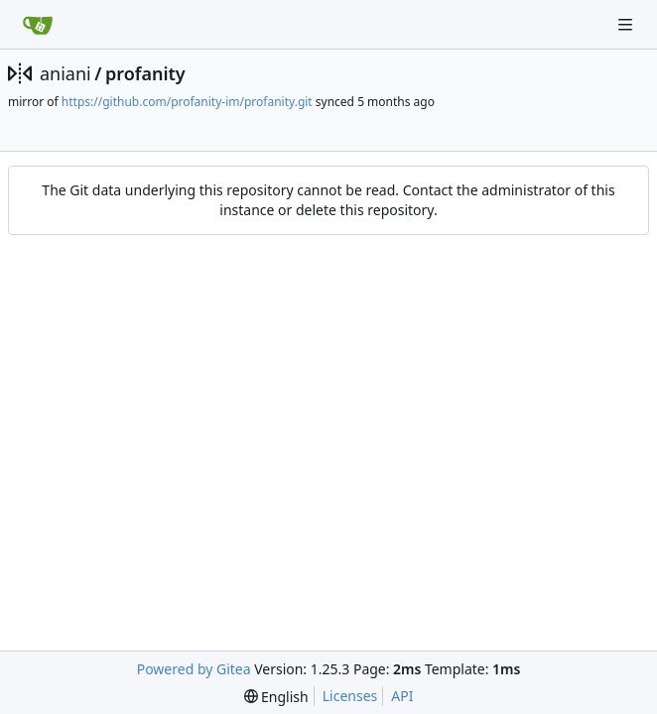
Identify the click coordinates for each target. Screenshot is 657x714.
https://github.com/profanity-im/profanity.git (187, 101)
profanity (145, 73)
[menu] (276, 696)
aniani (65, 73)
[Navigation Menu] (627, 24)
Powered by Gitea (194, 668)
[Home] (38, 25)
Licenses (350, 695)
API (402, 695)
